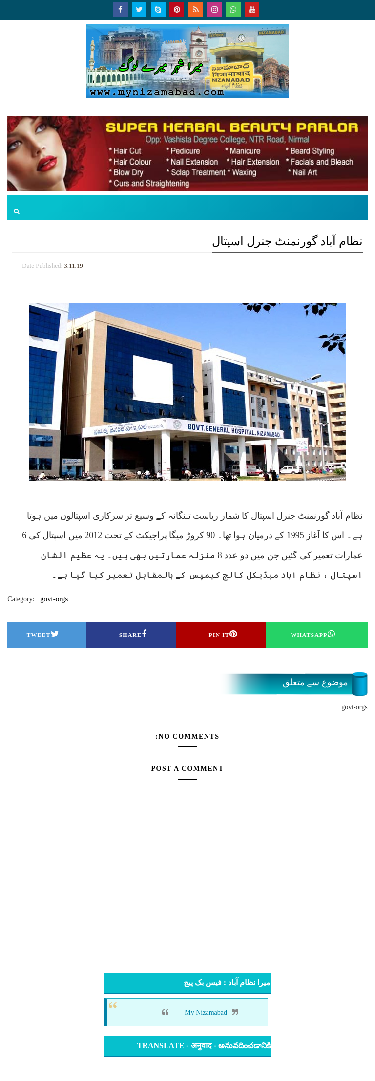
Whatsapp (313, 634)
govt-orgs (54, 599)
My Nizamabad (206, 1012)
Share (133, 634)
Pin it (222, 634)
